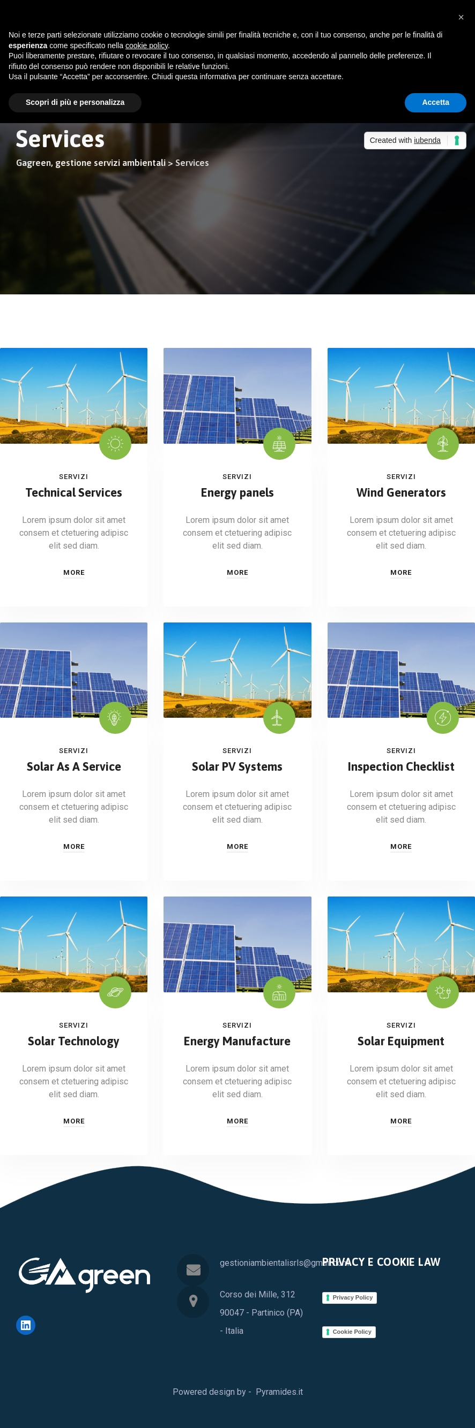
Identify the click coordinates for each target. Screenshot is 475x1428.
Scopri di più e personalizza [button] (75, 102)
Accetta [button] (435, 102)
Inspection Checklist (401, 766)
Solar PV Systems (237, 766)
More (74, 572)
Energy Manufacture (237, 1041)
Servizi (73, 477)
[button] (461, 17)
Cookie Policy (352, 1331)
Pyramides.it (279, 1392)
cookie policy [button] (146, 45)
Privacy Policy (353, 1297)
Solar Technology (74, 1041)
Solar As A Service (74, 766)
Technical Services (73, 492)
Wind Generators (401, 492)
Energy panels (237, 492)
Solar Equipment (401, 1041)
